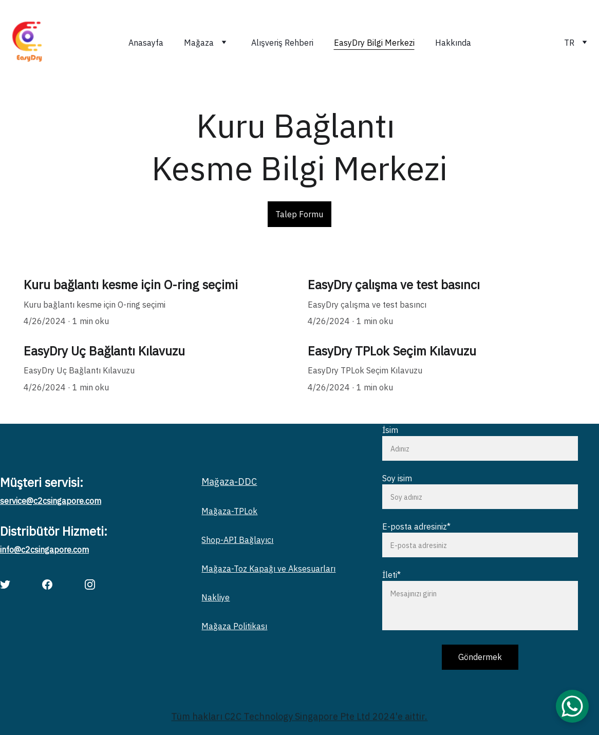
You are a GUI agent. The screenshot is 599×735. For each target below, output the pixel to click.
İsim (390, 430)
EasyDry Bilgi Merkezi (374, 42)
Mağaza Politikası (234, 626)
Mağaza (199, 42)
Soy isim (397, 478)
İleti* (391, 575)
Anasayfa (145, 42)
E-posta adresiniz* (416, 526)
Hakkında (453, 42)
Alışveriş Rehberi (282, 42)
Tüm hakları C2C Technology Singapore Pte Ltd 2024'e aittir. (299, 717)
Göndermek (480, 657)
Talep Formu (299, 214)
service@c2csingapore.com (50, 501)
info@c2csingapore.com (44, 549)
